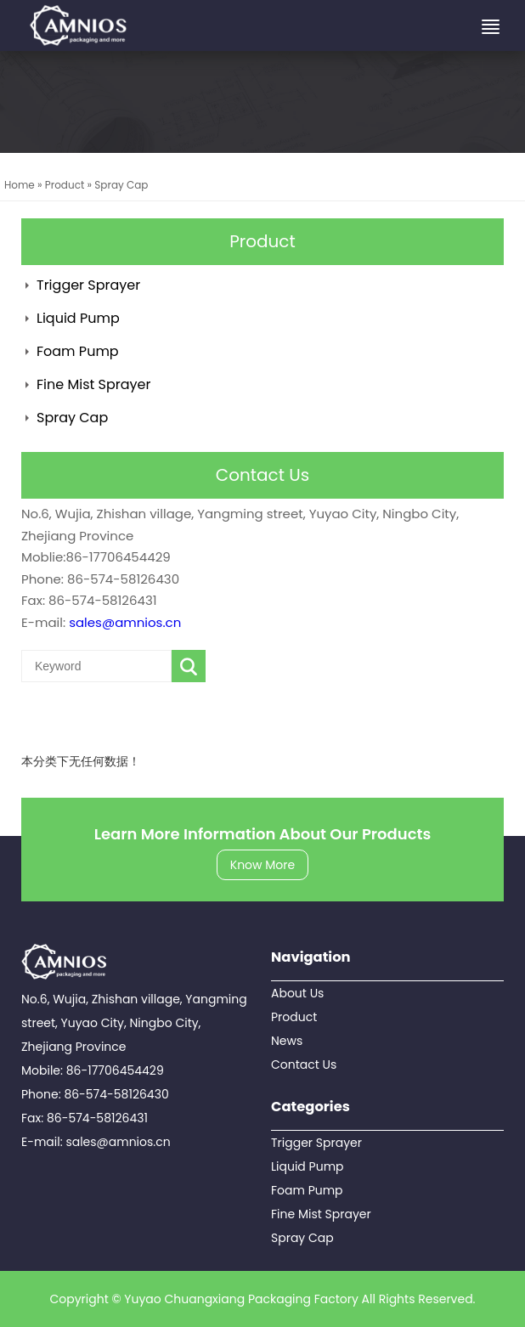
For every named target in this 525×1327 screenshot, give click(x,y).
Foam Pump (78, 351)
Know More (262, 864)
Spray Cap (121, 185)
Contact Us (303, 1064)
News (286, 1040)
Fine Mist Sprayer (93, 384)
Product (65, 185)
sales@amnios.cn (125, 622)
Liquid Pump (78, 318)
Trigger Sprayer (88, 285)
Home (19, 185)
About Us (297, 993)
